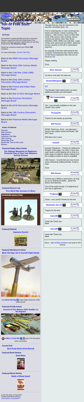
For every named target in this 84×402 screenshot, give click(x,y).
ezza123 (55, 16)
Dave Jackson (56, 70)
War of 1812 (26, 94)
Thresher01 (56, 113)
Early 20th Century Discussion (15, 80)
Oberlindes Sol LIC (54, 205)
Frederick (54, 194)
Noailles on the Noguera (20, 311)
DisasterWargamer (54, 81)
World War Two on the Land (12, 142)
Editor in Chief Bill (12, 338)
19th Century (6, 138)
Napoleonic (5, 134)
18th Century (6, 132)
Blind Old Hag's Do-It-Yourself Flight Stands (20, 253)
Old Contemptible (57, 97)
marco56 (54, 216)
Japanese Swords (20, 232)
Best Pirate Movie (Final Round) (20, 349)
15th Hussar (56, 124)
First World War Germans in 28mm (20, 191)
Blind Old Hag (10, 300)
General (4, 130)
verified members (61, 243)
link (67, 27)
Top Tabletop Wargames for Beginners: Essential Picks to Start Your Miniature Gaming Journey (20, 153)
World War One (7, 140)
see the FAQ (23, 52)
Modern (4, 144)
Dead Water (21, 356)
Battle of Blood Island (21, 376)
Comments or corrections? (10, 398)
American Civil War (8, 136)
